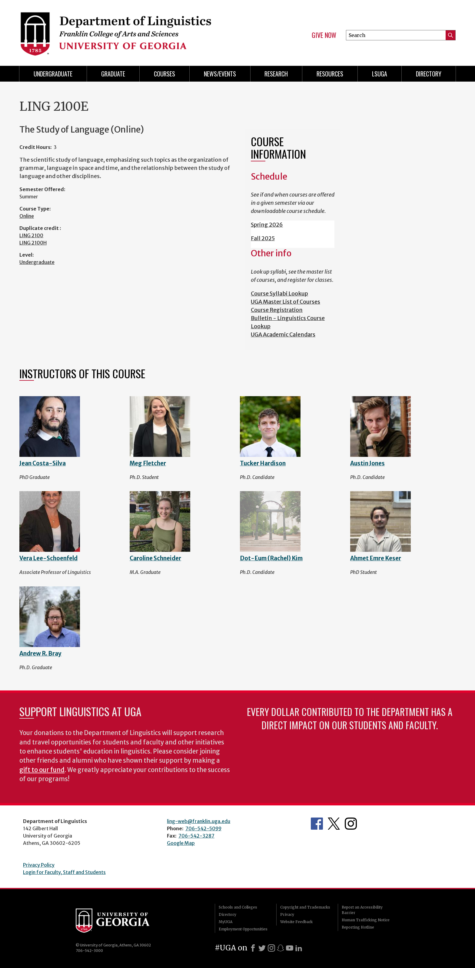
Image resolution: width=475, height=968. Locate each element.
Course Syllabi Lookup (279, 293)
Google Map (181, 843)
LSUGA (379, 73)
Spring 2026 (267, 224)
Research (276, 73)
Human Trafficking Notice (366, 920)
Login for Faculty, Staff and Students (64, 872)
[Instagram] (271, 948)
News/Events (220, 73)
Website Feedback (296, 921)
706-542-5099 (203, 828)
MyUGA (225, 921)
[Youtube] (289, 948)
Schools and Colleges (238, 907)
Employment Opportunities (243, 929)
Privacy (287, 914)
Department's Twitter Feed (334, 824)
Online (26, 216)
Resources (330, 73)
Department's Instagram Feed (351, 824)
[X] (262, 948)
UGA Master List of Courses (285, 301)
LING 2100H (33, 243)
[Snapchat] (280, 948)
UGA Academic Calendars (283, 334)
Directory (428, 73)
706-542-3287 (196, 836)
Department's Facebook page (317, 824)
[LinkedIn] (298, 948)
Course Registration (277, 309)
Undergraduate (53, 73)
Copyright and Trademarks (305, 907)
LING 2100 (31, 235)
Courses (164, 73)
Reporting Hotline (358, 927)
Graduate (113, 73)
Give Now (324, 35)
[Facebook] (253, 948)
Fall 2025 (263, 238)
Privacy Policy (39, 865)
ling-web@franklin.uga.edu (198, 821)
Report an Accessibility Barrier (362, 910)
